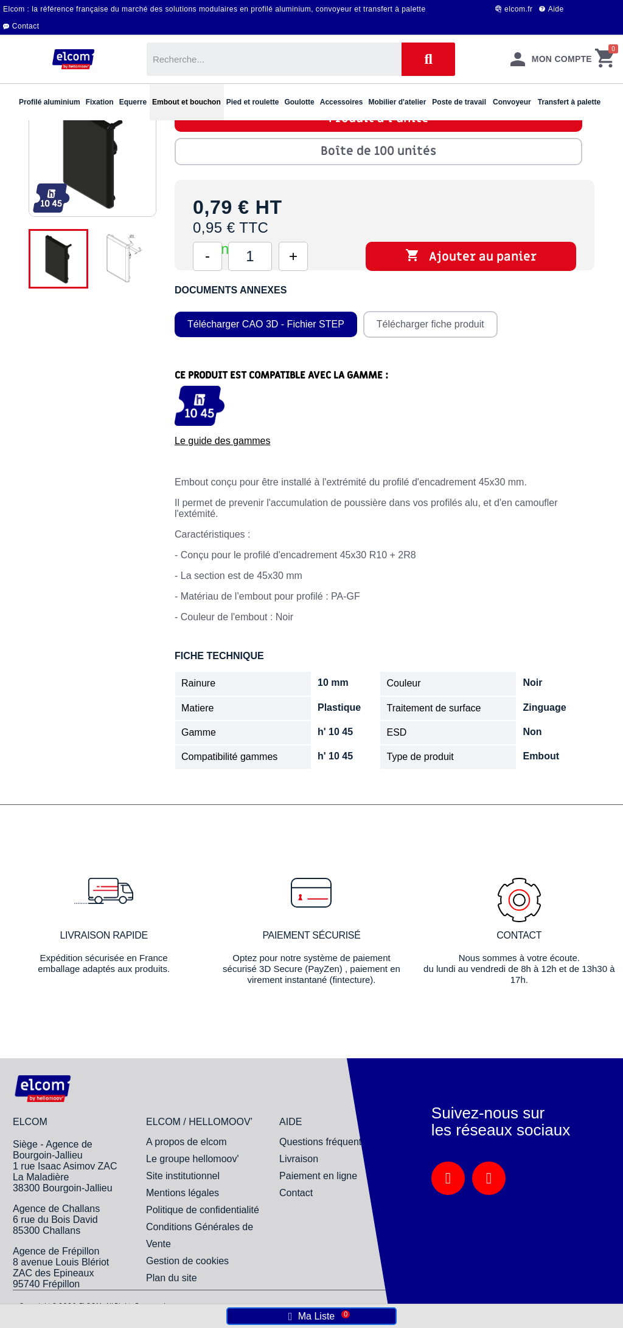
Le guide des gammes (222, 441)
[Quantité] (250, 256)
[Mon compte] (551, 59)
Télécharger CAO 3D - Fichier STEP (265, 324)
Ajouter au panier (471, 256)
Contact (26, 26)
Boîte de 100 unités (378, 151)
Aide (556, 9)
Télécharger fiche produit (430, 324)
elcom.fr (518, 9)
